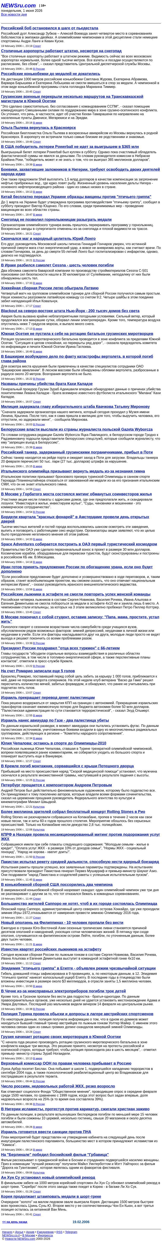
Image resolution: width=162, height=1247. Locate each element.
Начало (7, 1232)
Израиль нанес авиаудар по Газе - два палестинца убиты (55, 720)
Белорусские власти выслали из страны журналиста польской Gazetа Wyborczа (77, 429)
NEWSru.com (18, 5)
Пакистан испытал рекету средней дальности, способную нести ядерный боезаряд (80, 862)
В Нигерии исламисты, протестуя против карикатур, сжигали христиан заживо (75, 1109)
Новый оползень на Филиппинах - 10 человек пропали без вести (62, 923)
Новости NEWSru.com (20, 1238)
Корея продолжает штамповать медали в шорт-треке (51, 1196)
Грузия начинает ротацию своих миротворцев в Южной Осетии (61, 1037)
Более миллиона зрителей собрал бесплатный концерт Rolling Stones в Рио (73, 812)
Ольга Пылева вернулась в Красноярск (38, 128)
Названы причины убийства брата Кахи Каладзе (47, 384)
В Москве (28, 1235)
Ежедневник (45, 1232)
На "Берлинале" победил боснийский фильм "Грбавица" (55, 1155)
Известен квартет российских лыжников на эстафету (51, 949)
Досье (19, 1232)
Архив (30, 1232)
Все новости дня (14, 14)
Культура (39, 806)
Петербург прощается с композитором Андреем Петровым (56, 785)
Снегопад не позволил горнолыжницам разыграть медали (56, 219)
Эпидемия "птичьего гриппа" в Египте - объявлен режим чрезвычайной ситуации (78, 968)
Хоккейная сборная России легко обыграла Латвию (50, 288)
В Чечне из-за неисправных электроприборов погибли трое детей (63, 991)
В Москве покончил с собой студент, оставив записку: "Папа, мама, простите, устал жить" (80, 619)
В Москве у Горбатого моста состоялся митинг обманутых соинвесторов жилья (76, 494)
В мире (37, 122)
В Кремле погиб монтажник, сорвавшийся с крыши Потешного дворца (67, 766)
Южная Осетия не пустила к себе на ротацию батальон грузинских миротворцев (77, 334)
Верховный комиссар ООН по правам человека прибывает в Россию (66, 1063)
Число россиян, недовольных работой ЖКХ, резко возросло (58, 1086)
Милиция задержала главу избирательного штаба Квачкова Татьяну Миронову (75, 406)
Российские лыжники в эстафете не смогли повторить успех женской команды (75, 594)
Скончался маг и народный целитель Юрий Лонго (48, 238)
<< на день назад (14, 1222)
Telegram (71, 1232)
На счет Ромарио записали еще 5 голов (38, 671)
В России (39, 68)
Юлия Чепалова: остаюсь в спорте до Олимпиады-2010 (53, 743)
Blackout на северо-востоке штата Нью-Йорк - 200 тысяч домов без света (70, 311)
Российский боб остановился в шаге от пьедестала (49, 28)
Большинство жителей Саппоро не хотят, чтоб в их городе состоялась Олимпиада (79, 903)
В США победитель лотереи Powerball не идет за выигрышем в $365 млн (70, 147)
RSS (59, 1232)
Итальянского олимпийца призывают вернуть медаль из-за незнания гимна (73, 471)
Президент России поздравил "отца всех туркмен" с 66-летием (60, 648)
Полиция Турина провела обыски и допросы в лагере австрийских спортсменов (77, 1014)
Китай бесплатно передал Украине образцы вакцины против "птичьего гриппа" (76, 197)
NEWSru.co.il (11, 1235)
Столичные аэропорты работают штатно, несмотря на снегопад (61, 51)
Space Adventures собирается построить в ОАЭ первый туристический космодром (79, 544)
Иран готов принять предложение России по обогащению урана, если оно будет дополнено (77, 569)
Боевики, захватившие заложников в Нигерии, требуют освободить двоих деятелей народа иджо (80, 171)
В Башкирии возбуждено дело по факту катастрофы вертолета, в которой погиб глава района (77, 358)
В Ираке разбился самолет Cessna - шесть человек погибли (57, 265)
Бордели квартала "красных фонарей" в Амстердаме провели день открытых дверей (75, 519)
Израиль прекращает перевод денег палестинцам (48, 697)
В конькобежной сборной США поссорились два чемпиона (57, 884)
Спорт (37, 46)
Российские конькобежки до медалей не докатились (50, 74)
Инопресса (45, 1235)
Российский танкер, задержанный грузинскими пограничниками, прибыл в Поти (77, 452)
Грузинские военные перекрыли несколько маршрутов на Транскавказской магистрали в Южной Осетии (72, 98)
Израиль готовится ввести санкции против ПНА (46, 1132)
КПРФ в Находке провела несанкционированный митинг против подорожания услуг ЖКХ (80, 836)
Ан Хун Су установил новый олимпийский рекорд (48, 1177)
